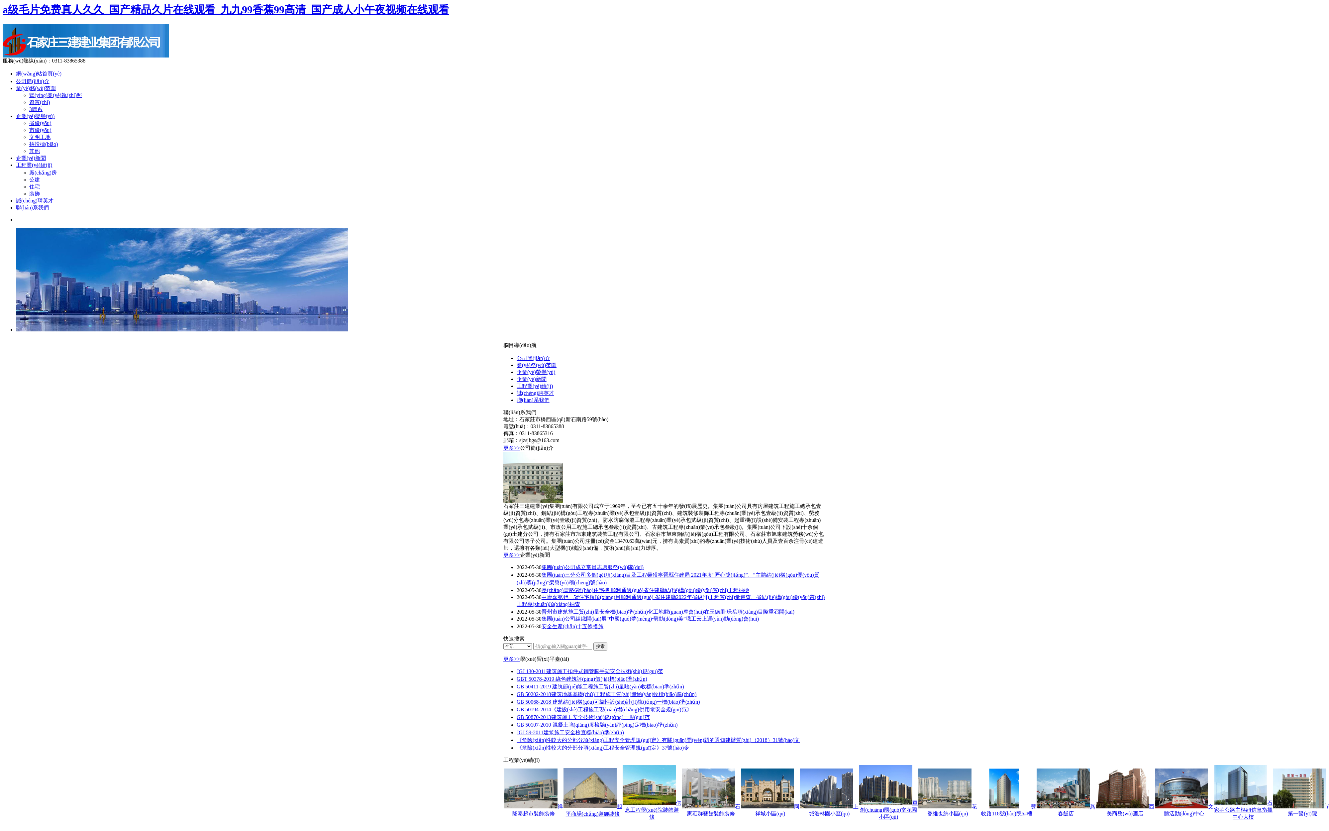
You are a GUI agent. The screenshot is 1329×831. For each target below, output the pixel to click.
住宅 (34, 186)
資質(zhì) (39, 102)
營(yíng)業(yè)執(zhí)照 (55, 95)
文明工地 (40, 137)
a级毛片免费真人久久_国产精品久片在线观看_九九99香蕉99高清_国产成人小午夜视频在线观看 (226, 10)
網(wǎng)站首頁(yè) (38, 73)
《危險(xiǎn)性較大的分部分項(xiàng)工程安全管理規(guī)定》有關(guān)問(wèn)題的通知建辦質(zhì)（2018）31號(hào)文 (658, 740)
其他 (34, 151)
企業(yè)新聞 (31, 158)
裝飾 (34, 193)
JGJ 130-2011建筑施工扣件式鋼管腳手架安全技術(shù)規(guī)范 (590, 671)
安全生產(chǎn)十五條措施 (573, 626)
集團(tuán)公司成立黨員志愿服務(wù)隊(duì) (593, 567)
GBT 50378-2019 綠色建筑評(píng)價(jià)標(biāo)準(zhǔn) (582, 679)
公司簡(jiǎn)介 (33, 81)
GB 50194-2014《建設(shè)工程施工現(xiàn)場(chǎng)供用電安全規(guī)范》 (604, 709)
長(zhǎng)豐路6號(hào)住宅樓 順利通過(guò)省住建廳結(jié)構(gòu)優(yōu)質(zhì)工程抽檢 (645, 590)
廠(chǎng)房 (43, 173)
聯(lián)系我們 (32, 207)
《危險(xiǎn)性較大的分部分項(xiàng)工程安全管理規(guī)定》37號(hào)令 (603, 748)
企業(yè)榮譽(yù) (35, 116)
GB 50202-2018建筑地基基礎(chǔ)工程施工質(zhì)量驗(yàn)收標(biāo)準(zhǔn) (606, 694)
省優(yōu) (40, 123)
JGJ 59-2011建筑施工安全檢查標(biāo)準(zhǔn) (570, 732)
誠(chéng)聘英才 (34, 200)
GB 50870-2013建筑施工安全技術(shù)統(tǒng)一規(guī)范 (583, 717)
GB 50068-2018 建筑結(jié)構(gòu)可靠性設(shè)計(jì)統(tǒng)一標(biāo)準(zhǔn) (608, 702)
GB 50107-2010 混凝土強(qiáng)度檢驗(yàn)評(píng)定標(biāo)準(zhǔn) (597, 725)
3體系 (36, 109)
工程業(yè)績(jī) (34, 165)
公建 (34, 179)
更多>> (511, 448)
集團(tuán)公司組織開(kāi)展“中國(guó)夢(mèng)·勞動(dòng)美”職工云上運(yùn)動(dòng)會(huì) (650, 619)
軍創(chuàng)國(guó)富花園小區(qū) (889, 810)
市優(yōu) (40, 130)
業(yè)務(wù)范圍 (36, 88)
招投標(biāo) (43, 144)
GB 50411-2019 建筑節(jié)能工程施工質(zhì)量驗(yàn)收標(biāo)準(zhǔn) (600, 686)
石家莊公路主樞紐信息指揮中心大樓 (1243, 810)
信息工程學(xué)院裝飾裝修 (653, 810)
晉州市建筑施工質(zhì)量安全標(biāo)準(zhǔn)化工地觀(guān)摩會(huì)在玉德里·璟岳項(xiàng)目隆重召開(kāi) (668, 612)
